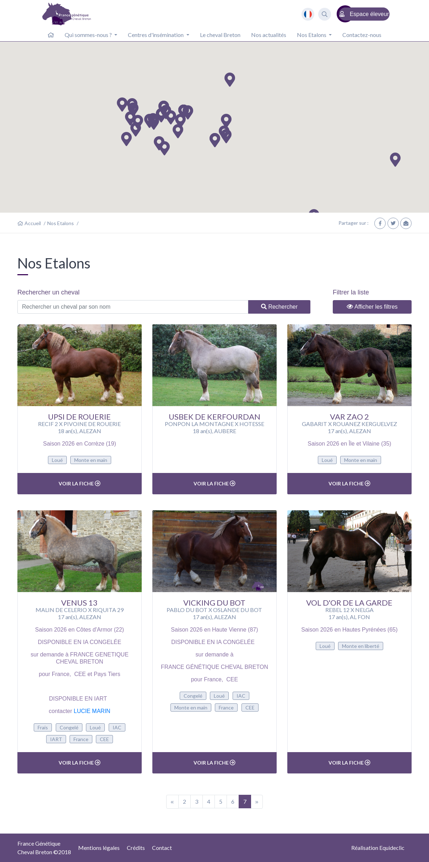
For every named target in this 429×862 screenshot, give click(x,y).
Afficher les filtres (372, 307)
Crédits (136, 847)
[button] (133, 109)
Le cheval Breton (220, 34)
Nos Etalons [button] (312, 34)
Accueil (33, 223)
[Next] (257, 802)
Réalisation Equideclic (377, 847)
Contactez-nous (361, 34)
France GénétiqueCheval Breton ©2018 (44, 847)
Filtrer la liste (351, 292)
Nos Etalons (60, 223)
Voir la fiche (80, 483)
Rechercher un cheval (48, 292)
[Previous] (172, 802)
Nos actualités (268, 34)
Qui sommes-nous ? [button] (89, 34)
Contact (162, 847)
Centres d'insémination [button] (156, 34)
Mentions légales (99, 847)
